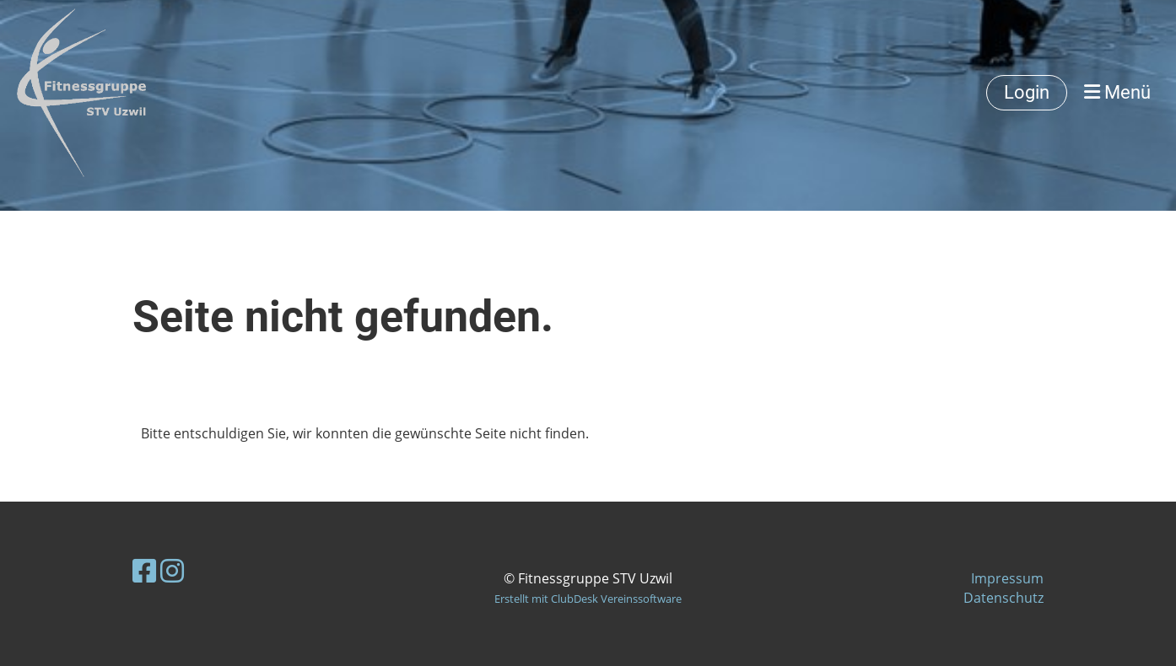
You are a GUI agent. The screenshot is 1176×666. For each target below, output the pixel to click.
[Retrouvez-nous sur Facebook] (144, 570)
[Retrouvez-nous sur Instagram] (172, 570)
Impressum (1007, 578)
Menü (1117, 92)
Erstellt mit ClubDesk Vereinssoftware (588, 598)
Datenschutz (1003, 597)
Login (1026, 92)
